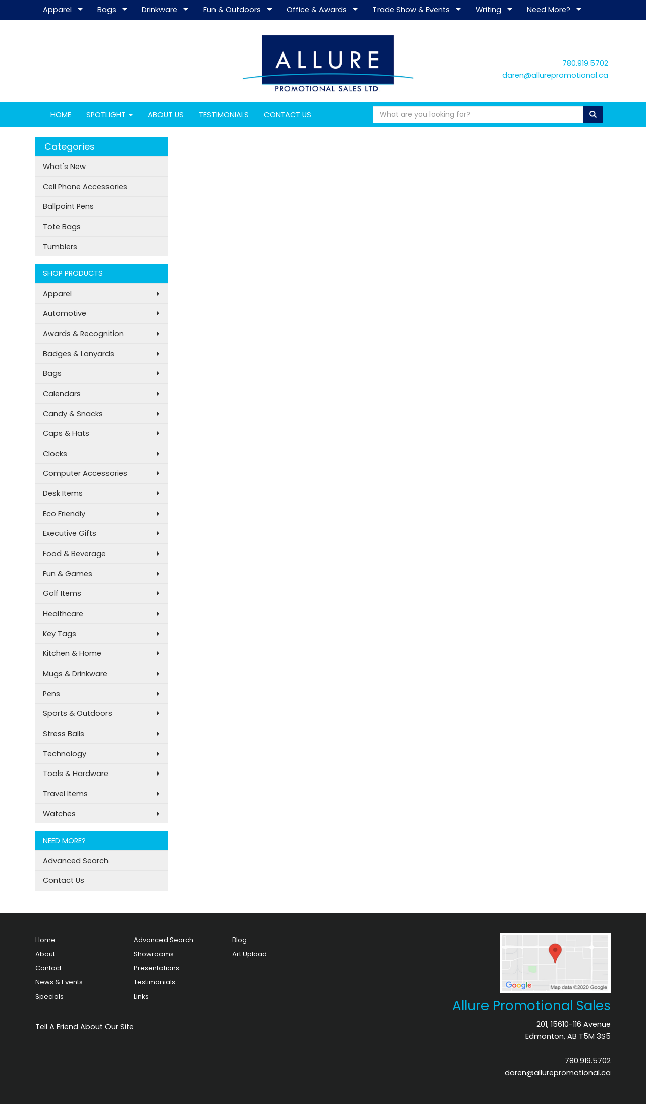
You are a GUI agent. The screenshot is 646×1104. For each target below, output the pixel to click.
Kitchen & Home (72, 653)
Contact (48, 968)
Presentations (156, 968)
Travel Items (65, 794)
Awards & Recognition (83, 333)
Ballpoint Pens (68, 206)
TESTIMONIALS (224, 114)
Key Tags (59, 634)
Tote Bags (62, 227)
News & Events (59, 982)
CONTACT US (287, 114)
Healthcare (63, 614)
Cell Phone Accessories (85, 187)
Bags (106, 10)
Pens (51, 694)
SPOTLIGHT (109, 114)
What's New (64, 166)
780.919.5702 (585, 63)
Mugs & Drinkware (75, 674)
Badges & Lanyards (78, 354)
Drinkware (159, 10)
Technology (64, 754)
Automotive (64, 313)
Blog (239, 940)
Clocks (55, 454)
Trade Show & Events (411, 10)
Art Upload (249, 954)
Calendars (62, 394)
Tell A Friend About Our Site (84, 1027)
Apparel (57, 10)
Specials (49, 996)
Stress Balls (63, 734)
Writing (488, 10)
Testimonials (154, 982)
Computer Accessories (85, 473)
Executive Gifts (69, 533)
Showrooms (154, 954)
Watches (59, 814)
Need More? (548, 10)
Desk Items (63, 493)
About (45, 954)
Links (141, 996)
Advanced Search (76, 861)
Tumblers (60, 247)
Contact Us (63, 880)
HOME (60, 114)
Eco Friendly (64, 514)
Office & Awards (317, 10)
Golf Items (62, 593)
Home (45, 940)
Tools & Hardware (76, 773)
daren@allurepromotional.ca (555, 75)
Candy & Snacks (73, 414)
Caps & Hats (66, 433)
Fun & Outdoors (232, 10)
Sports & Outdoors (77, 713)
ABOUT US (166, 114)
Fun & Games (67, 574)
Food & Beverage (74, 553)
